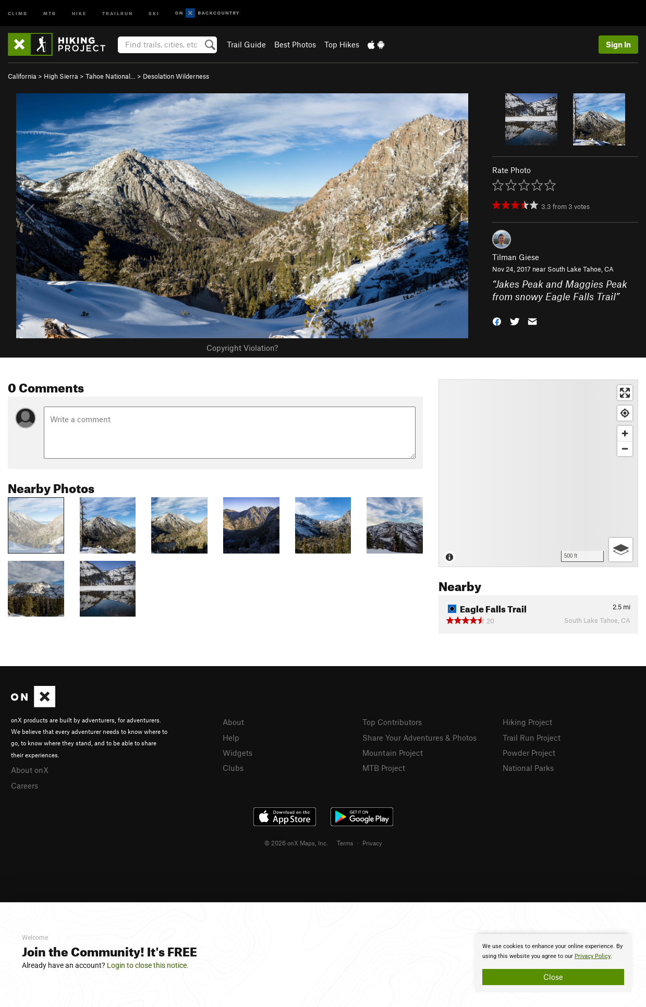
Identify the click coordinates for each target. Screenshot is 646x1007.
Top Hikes (341, 44)
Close (553, 976)
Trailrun (117, 12)
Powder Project (529, 752)
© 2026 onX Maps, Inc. (296, 842)
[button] (497, 321)
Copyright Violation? (242, 347)
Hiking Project (527, 722)
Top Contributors (392, 722)
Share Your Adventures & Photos (419, 737)
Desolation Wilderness (176, 76)
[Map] (538, 473)
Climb (18, 12)
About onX (29, 770)
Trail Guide (246, 44)
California (22, 76)
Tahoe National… (111, 76)
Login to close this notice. (148, 965)
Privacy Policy (593, 956)
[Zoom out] (624, 448)
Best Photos (295, 44)
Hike (79, 12)
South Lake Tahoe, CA (580, 269)
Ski (154, 12)
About (233, 722)
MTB (49, 12)
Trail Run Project (531, 737)
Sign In (618, 44)
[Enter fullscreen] (624, 392)
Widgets (237, 752)
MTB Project (383, 767)
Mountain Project (392, 752)
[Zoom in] (624, 433)
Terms (345, 842)
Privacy (372, 842)
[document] (553, 963)
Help (231, 737)
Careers (24, 785)
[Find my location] (624, 413)
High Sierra (61, 76)
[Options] (620, 549)
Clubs (233, 767)
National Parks (528, 767)
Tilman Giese (515, 257)
